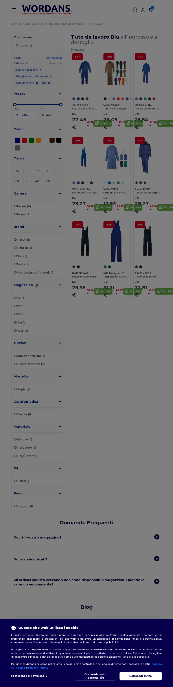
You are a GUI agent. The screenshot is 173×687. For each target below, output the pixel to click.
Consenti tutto (140, 676)
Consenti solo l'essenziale (95, 676)
